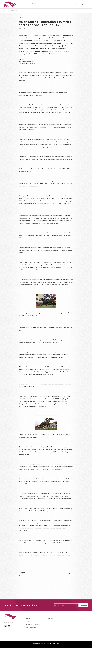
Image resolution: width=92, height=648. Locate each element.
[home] (10, 4)
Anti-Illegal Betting (77, 4)
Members (44, 4)
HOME (12, 10)
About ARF (29, 615)
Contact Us (49, 615)
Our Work (51, 4)
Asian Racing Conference (62, 4)
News (86, 4)
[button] (37, 4)
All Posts (67, 574)
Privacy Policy (50, 618)
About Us (37, 4)
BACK (7, 10)
